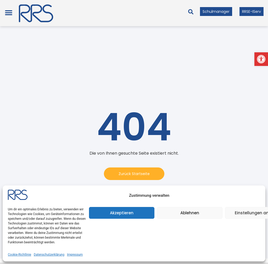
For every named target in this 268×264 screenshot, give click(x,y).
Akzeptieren (121, 213)
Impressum (75, 254)
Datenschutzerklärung (49, 254)
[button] (261, 59)
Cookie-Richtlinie (19, 254)
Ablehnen (189, 213)
